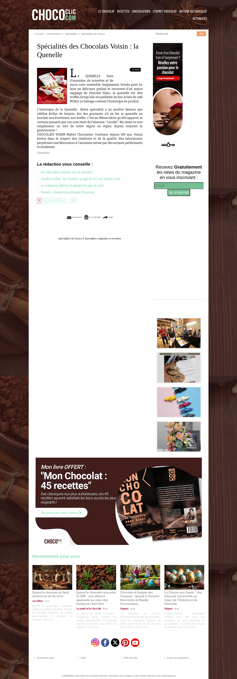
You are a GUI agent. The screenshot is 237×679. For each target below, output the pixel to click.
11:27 (45, 601)
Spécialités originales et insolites (105, 238)
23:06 (131, 608)
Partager (124, 217)
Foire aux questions (175, 656)
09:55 (102, 604)
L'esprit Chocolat (165, 11)
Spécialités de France (90, 34)
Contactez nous (43, 656)
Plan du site (129, 656)
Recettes (123, 11)
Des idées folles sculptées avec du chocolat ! (66, 171)
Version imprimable (95, 217)
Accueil (39, 34)
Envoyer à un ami (61, 217)
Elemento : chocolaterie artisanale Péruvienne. (68, 191)
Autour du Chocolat (193, 11)
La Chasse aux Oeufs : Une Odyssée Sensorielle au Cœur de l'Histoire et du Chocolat (182, 596)
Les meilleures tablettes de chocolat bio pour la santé (72, 185)
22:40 (175, 604)
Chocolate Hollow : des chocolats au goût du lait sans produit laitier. (81, 178)
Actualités (200, 18)
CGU (81, 656)
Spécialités (70, 34)
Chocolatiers (141, 11)
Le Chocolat (106, 11)
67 (74, 200)
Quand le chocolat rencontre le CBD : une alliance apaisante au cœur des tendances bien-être (96, 596)
